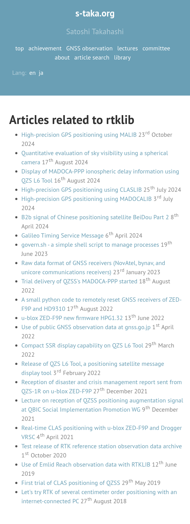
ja (41, 73)
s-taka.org (95, 13)
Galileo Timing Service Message (62, 235)
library (122, 57)
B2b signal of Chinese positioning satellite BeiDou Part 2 (95, 217)
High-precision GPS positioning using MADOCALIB (86, 199)
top (19, 48)
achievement (45, 48)
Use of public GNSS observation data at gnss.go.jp (86, 327)
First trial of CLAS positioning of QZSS (70, 483)
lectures (127, 48)
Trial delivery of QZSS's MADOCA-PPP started (79, 281)
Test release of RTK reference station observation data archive (101, 446)
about (62, 57)
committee (156, 48)
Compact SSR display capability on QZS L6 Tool (82, 345)
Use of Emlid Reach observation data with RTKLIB (85, 464)
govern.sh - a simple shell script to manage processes (90, 245)
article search (91, 57)
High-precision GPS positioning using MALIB (79, 135)
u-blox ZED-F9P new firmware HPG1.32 (72, 318)
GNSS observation (89, 48)
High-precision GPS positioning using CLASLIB (81, 190)
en (32, 73)
